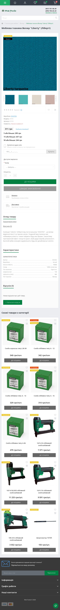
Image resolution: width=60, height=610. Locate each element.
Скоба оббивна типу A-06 (16, 443)
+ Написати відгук (12, 302)
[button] (25, 2)
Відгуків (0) (7, 226)
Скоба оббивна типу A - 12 (44, 348)
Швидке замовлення (30, 188)
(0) (21, 110)
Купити (51, 151)
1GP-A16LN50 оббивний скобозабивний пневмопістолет (16, 492)
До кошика (30, 181)
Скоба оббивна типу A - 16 (44, 396)
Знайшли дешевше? (22, 129)
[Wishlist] (48, 110)
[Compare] (55, 110)
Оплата (14, 195)
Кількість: (7, 172)
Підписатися (51, 573)
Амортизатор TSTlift (44, 538)
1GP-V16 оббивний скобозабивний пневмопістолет (44, 492)
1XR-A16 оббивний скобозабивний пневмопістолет (16, 540)
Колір (6, 163)
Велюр (22, 23)
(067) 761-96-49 (51, 9)
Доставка (15, 204)
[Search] (56, 18)
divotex (14, 116)
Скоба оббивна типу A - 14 (15, 396)
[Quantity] (10, 175)
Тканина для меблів (11, 23)
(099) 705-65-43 (51, 11)
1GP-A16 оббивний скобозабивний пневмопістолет (44, 445)
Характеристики (9, 221)
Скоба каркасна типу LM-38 (16, 348)
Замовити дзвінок (51, 13)
